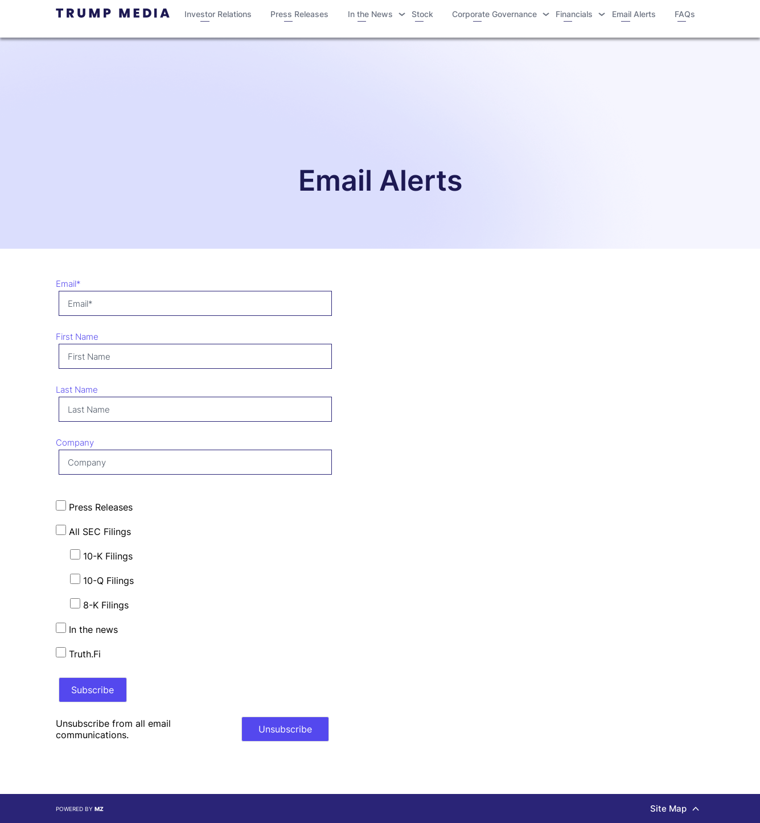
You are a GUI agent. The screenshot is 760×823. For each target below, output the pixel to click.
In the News (370, 17)
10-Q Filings (102, 580)
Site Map (674, 808)
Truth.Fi (78, 653)
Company (75, 442)
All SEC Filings (93, 531)
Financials (574, 17)
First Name (77, 336)
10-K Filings (101, 555)
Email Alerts (634, 17)
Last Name (77, 389)
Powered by (80, 808)
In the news (87, 629)
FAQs (685, 17)
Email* (68, 283)
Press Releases (299, 17)
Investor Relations (218, 17)
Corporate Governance (494, 17)
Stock (422, 17)
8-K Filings (99, 604)
